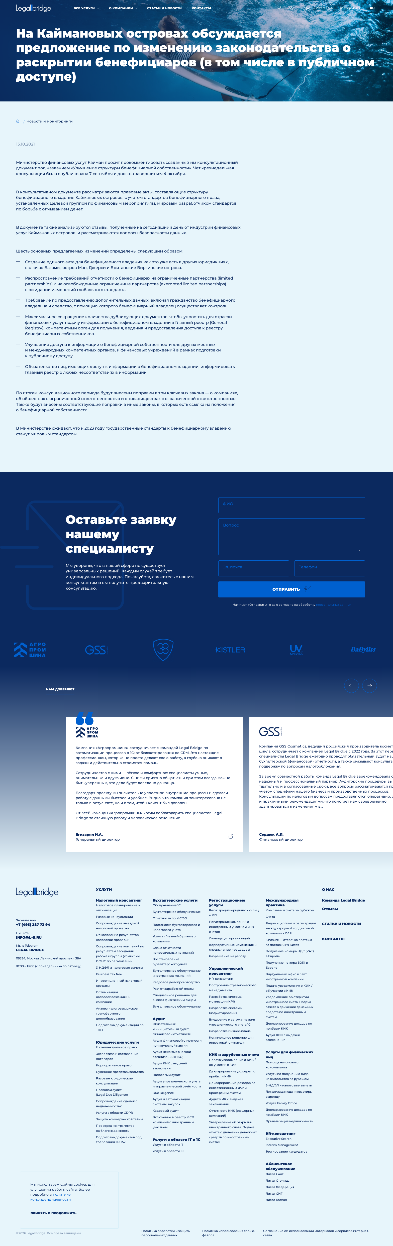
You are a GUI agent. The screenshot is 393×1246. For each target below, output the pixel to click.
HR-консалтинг (221, 978)
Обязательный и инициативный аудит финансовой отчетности (172, 1029)
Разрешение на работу (227, 956)
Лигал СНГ (274, 1193)
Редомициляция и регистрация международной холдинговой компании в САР (291, 928)
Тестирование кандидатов (286, 1151)
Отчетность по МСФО (170, 918)
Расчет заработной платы (173, 988)
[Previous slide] (351, 686)
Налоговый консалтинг (119, 900)
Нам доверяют (60, 689)
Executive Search (278, 1139)
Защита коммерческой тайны (119, 1119)
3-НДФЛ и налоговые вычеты (119, 967)
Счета (270, 917)
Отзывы (330, 909)
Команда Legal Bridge (343, 900)
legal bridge (30, 950)
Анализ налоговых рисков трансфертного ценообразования (117, 1013)
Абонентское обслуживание (280, 1166)
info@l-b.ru (350, 8)
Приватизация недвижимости (289, 1121)
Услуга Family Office (281, 1103)
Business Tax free (109, 974)
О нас (328, 889)
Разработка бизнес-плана (230, 1031)
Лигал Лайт (274, 1174)
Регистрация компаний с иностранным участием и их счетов (231, 927)
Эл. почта (232, 567)
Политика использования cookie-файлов (228, 1233)
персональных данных (333, 604)
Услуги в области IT (168, 1145)
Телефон (308, 567)
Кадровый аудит (166, 1110)
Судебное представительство (120, 1072)
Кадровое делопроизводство (176, 982)
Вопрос (231, 525)
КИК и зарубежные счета (234, 1054)
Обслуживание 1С (167, 905)
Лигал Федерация (280, 1187)
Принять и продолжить (53, 1213)
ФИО (228, 504)
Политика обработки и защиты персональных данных (165, 1233)
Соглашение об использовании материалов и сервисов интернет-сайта (316, 1233)
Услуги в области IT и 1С (176, 1139)
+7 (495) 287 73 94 (317, 8)
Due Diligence (163, 1093)
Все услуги (84, 8)
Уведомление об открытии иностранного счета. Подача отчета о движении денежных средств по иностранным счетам (233, 1132)
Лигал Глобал (276, 1200)
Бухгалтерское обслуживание (177, 912)
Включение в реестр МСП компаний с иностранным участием (173, 1122)
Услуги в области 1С (168, 1151)
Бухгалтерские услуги (175, 900)
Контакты (201, 8)
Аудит (159, 1019)
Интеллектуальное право (116, 1047)
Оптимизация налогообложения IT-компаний (113, 997)
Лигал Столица (277, 1180)
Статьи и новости (164, 8)
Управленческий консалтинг (226, 971)
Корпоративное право (114, 1065)
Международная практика (282, 903)
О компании (121, 8)
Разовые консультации (114, 917)
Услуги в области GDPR (114, 1112)
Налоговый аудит (166, 1075)
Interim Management (282, 1145)
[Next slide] (369, 686)
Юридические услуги (117, 1042)
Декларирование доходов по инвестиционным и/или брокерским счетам (232, 1088)
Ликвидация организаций (229, 938)
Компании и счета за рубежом (290, 910)
